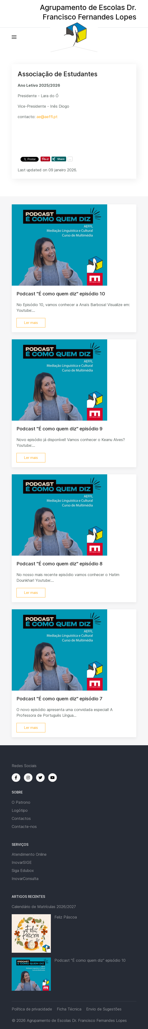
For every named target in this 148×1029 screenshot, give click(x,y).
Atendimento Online (29, 854)
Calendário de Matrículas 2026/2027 (44, 906)
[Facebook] (16, 777)
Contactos (21, 818)
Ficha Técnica (69, 1009)
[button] (14, 37)
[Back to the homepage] (74, 37)
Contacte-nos (24, 826)
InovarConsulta (25, 878)
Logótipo (20, 810)
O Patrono (21, 802)
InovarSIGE (22, 862)
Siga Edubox (23, 870)
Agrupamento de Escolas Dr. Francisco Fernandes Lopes (77, 1020)
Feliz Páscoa (65, 917)
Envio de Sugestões (104, 1009)
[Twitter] (40, 777)
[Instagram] (28, 777)
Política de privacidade (32, 1009)
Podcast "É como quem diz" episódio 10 (90, 960)
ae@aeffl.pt (47, 116)
